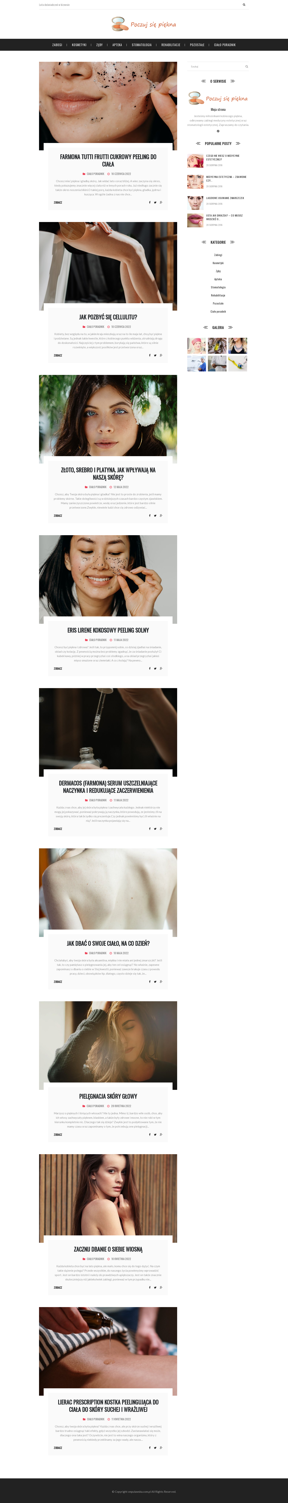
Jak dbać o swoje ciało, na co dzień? (108, 943)
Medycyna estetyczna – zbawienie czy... (226, 178)
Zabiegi (57, 45)
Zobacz (58, 202)
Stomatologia (142, 45)
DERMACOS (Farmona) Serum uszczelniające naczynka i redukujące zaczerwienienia (108, 787)
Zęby (99, 45)
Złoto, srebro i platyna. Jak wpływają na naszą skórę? (108, 473)
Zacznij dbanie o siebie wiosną (108, 1249)
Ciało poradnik (225, 45)
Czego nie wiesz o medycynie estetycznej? (223, 157)
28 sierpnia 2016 (214, 165)
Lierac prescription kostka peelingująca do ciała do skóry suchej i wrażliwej (108, 1405)
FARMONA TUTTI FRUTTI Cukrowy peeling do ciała (108, 160)
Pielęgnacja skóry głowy (108, 1096)
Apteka (117, 45)
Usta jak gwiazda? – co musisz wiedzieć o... (224, 217)
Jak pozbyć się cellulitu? (108, 317)
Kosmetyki (79, 45)
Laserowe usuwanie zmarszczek (225, 198)
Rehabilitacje (170, 45)
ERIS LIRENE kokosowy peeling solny (108, 630)
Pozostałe (197, 45)
